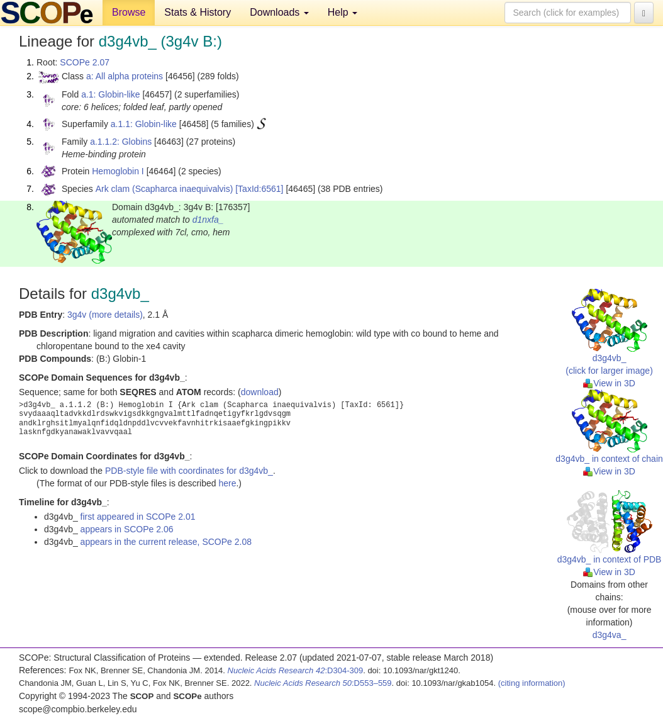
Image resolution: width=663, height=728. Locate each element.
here (227, 483)
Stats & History (197, 12)
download (260, 392)
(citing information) (532, 683)
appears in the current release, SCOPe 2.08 (166, 542)
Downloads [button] (279, 12)
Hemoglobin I (118, 171)
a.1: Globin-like (110, 94)
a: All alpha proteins (124, 76)
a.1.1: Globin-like (144, 124)
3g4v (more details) (105, 315)
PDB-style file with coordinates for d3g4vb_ (189, 471)
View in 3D (609, 383)
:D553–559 (323, 683)
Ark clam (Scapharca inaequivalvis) (164, 189)
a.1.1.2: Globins (121, 142)
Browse (128, 12)
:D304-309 (296, 670)
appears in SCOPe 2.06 (127, 529)
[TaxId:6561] (259, 189)
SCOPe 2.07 (84, 62)
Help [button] (342, 12)
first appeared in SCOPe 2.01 (138, 517)
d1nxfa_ (208, 220)
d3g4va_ (610, 635)
